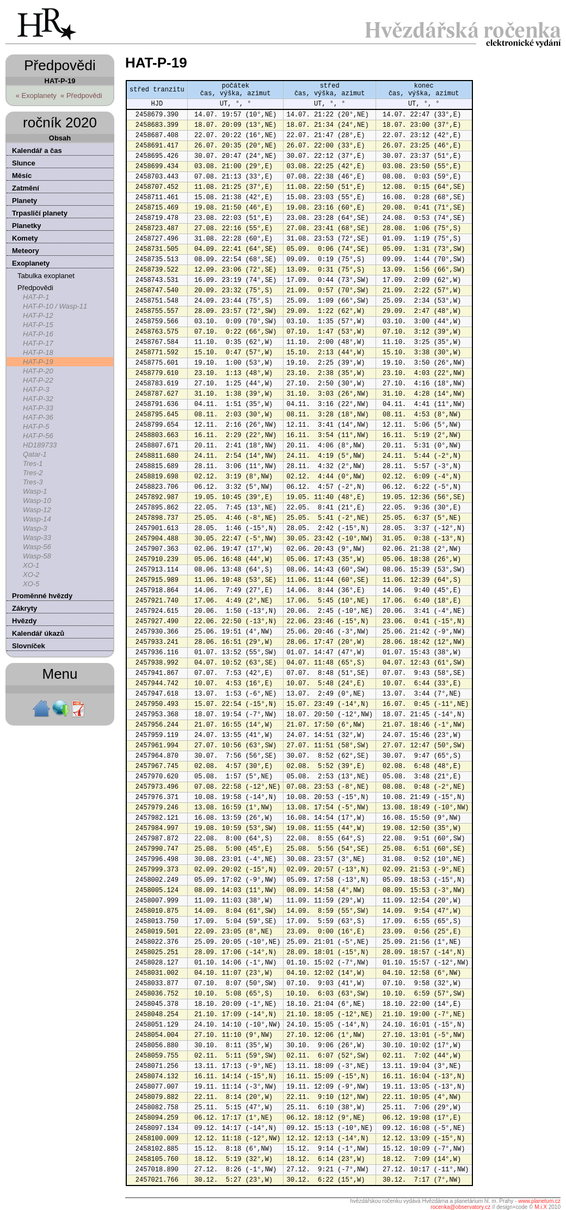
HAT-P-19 (38, 362)
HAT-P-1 (36, 297)
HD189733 (40, 445)
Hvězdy (24, 621)
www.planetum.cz (539, 1201)
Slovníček (28, 646)
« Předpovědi (81, 95)
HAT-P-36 (38, 417)
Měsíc (22, 175)
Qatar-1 (35, 454)
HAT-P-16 (38, 334)
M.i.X (540, 1207)
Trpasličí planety (39, 213)
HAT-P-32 (38, 399)
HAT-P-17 (38, 343)
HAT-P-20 (38, 371)
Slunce (23, 163)
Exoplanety (31, 263)
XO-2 (31, 574)
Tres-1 (33, 463)
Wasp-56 (37, 547)
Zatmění (25, 188)
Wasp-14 (37, 519)
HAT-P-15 (38, 325)
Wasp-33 (37, 537)
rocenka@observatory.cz (460, 1207)
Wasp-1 (35, 491)
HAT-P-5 (36, 426)
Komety (25, 238)
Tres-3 (33, 482)
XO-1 (31, 565)
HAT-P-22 (38, 380)
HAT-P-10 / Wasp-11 (55, 306)
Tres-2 (33, 473)
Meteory (25, 251)
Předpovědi (35, 288)
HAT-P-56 (38, 436)
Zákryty (24, 608)
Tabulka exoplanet (46, 276)
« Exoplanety (36, 95)
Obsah (60, 138)
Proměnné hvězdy (42, 596)
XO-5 (31, 584)
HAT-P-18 (38, 352)
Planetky (26, 226)
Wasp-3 (35, 528)
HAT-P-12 (38, 315)
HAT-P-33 (38, 408)
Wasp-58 (37, 556)
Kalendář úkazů (38, 633)
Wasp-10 (37, 500)
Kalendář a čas (37, 150)
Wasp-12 (37, 510)
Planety (24, 200)
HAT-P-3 (36, 389)
